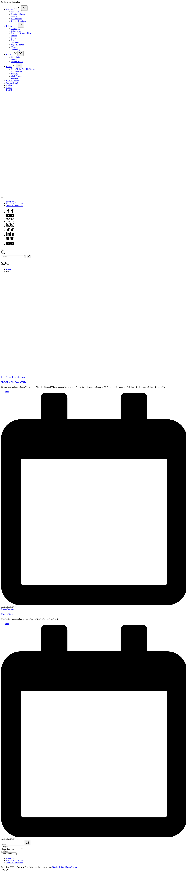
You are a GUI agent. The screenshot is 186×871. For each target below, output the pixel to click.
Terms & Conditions (14, 863)
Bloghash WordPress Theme (64, 867)
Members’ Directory (14, 860)
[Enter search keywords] (12, 256)
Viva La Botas (7, 614)
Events (15, 377)
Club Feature (6, 377)
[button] (25, 256)
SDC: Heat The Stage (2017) (13, 382)
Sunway (21, 377)
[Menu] (2, 197)
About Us (10, 858)
